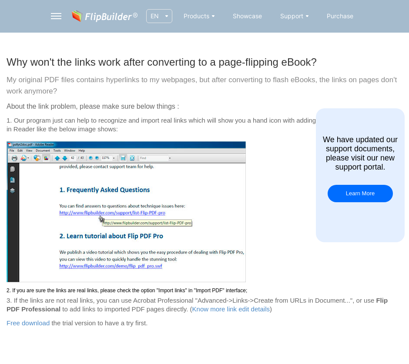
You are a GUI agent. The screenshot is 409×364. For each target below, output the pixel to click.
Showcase (247, 16)
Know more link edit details (231, 309)
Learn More (360, 193)
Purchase (340, 16)
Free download (28, 323)
